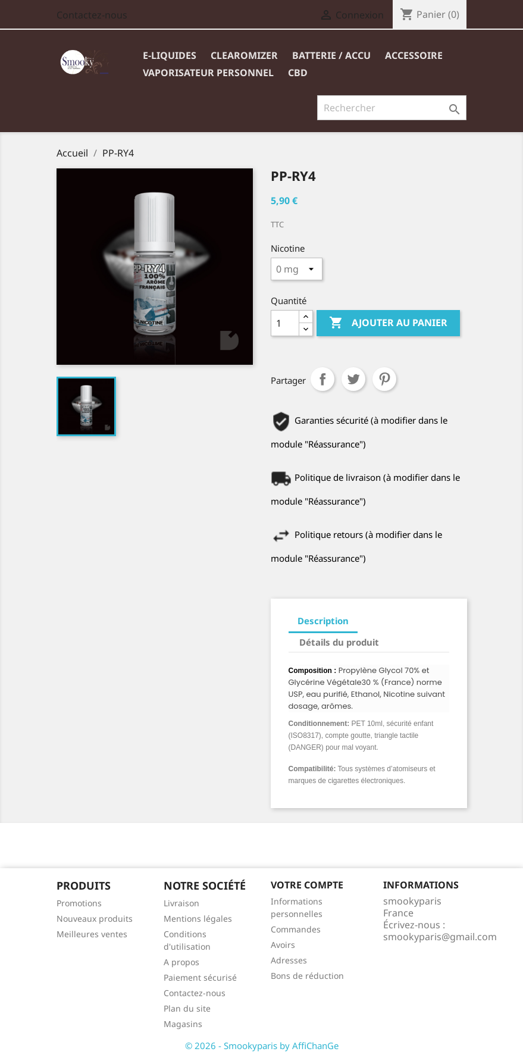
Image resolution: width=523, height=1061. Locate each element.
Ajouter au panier (388, 323)
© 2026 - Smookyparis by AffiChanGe (262, 1045)
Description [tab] (323, 621)
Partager (322, 379)
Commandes (296, 929)
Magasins (183, 1023)
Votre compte (307, 884)
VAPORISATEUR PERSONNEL (208, 72)
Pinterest (384, 379)
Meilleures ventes (92, 934)
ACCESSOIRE (414, 55)
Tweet (353, 379)
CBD (298, 72)
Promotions (79, 903)
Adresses (289, 960)
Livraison (181, 903)
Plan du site (187, 1008)
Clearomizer (244, 55)
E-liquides (169, 55)
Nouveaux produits (95, 918)
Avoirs (283, 944)
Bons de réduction (307, 975)
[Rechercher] (391, 107)
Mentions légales (198, 918)
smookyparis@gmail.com (440, 936)
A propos (181, 962)
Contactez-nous (92, 14)
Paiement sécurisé (200, 977)
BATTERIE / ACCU (331, 55)
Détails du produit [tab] (339, 642)
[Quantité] (285, 323)
